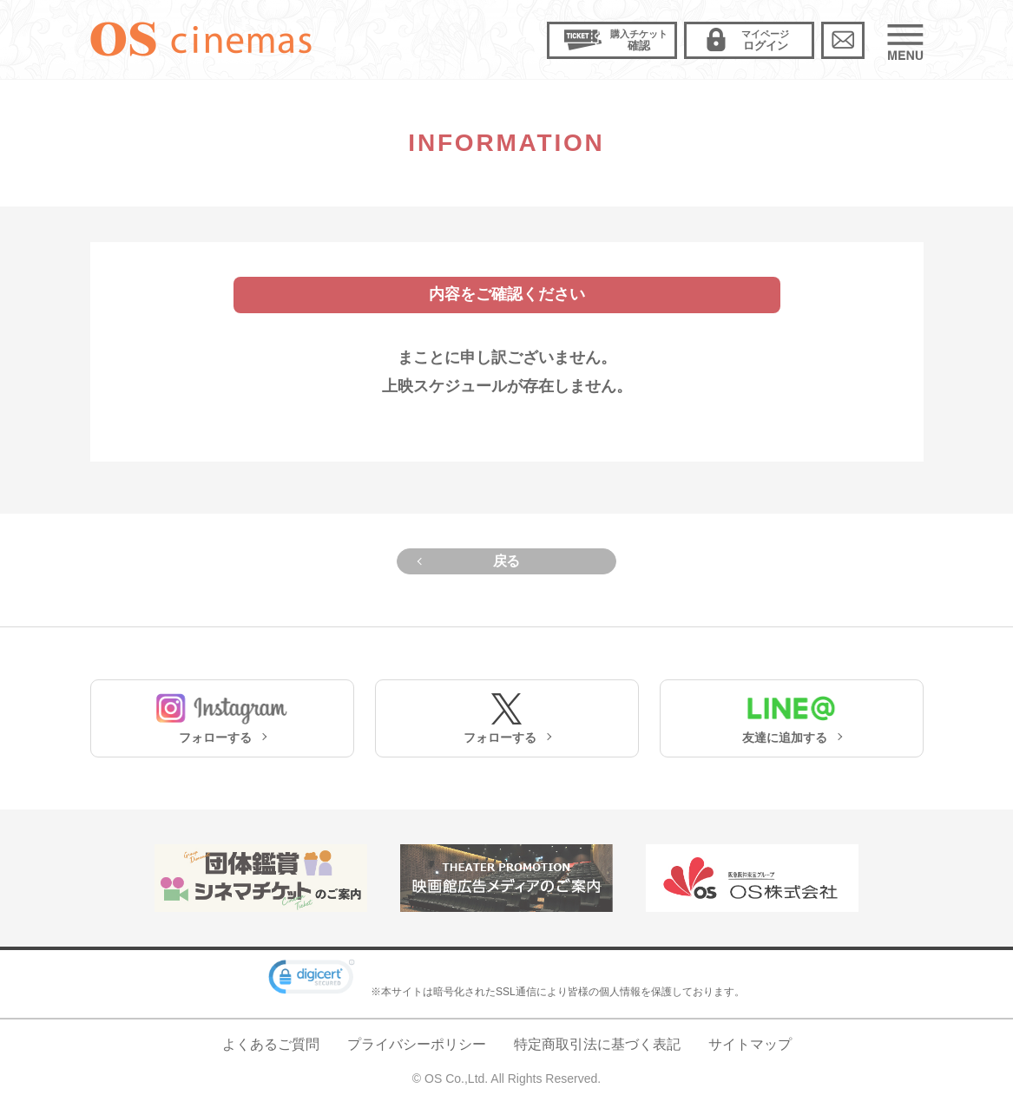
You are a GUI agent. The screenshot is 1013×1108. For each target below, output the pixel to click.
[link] (311, 980)
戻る (506, 561)
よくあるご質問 (270, 1044)
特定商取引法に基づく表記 (597, 1044)
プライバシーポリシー (416, 1044)
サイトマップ (750, 1044)
